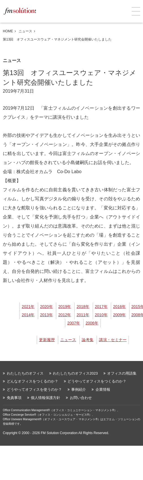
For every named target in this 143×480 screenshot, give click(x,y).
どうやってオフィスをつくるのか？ (97, 381)
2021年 (28, 306)
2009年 (119, 315)
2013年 (46, 315)
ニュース (25, 31)
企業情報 (103, 389)
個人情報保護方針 (45, 398)
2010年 (101, 315)
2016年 (119, 306)
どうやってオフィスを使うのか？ (34, 389)
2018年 (83, 306)
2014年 (28, 315)
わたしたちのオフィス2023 (75, 373)
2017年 (101, 306)
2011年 (83, 315)
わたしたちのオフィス (25, 373)
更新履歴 (47, 339)
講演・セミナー (113, 339)
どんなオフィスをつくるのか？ (32, 381)
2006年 (92, 323)
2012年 (64, 315)
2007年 (73, 323)
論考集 (88, 339)
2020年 (46, 306)
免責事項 (14, 398)
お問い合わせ (81, 398)
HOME (8, 31)
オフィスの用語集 (121, 373)
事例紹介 (78, 389)
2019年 (64, 306)
